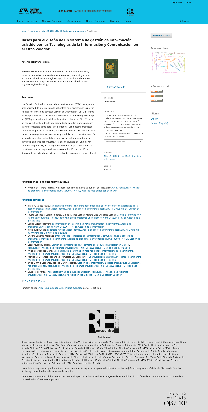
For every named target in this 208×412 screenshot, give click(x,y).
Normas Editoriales (95, 21)
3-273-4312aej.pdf (116, 87)
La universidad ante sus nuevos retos (108, 256)
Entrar (188, 2)
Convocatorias (74, 21)
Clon (114, 187)
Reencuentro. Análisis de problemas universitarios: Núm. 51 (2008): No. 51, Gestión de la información (79, 247)
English (154, 118)
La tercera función (56, 229)
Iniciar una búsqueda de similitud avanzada (60, 287)
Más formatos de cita (115, 141)
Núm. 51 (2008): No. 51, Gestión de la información (64, 31)
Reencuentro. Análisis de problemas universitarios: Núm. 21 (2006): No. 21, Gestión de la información (79, 225)
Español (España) (159, 123)
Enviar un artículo (161, 35)
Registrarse (177, 2)
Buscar (128, 21)
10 (39, 281)
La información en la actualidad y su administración (78, 223)
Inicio (20, 21)
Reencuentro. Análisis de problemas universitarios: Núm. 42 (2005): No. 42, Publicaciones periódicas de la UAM (84, 189)
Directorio (115, 21)
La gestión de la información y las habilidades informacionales (87, 250)
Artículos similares (33, 199)
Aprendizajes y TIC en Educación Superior (69, 271)
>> (44, 281)
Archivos (34, 31)
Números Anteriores (52, 21)
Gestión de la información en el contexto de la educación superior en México (90, 244)
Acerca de (32, 21)
